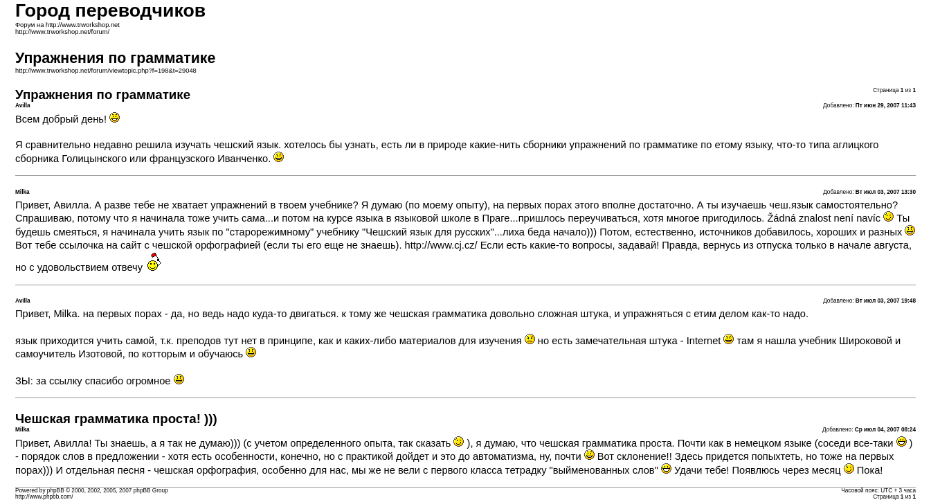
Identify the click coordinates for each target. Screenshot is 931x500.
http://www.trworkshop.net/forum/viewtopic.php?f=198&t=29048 (106, 70)
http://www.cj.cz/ (441, 245)
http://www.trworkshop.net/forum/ (62, 31)
